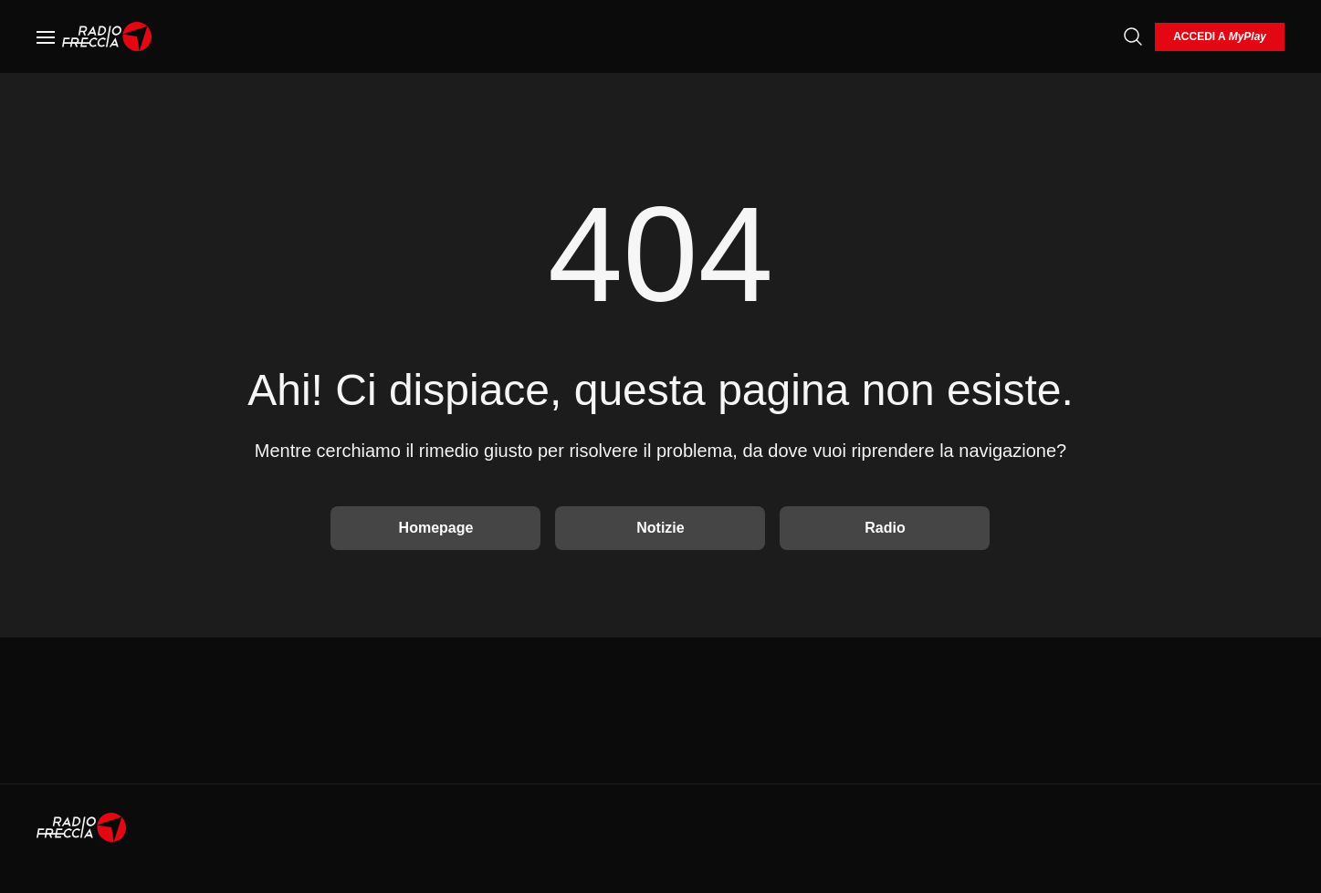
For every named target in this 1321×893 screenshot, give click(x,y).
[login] (1219, 37)
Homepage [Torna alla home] (436, 527)
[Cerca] (1133, 36)
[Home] (107, 36)
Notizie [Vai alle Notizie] (660, 527)
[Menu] (46, 36)
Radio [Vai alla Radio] (885, 527)
